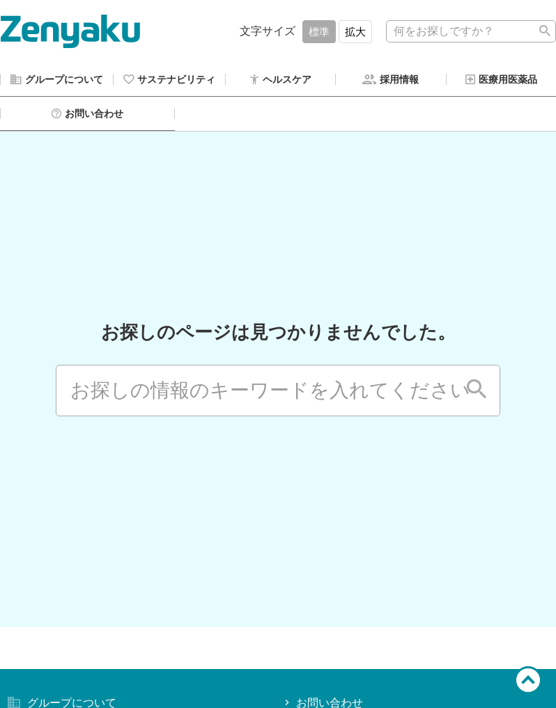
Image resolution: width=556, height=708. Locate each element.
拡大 (355, 32)
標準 (319, 32)
